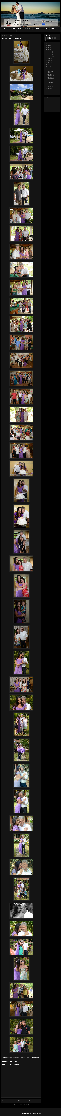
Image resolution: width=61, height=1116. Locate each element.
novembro (50, 52)
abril (49, 66)
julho (49, 60)
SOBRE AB (12, 28)
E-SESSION (6, 30)
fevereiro (50, 86)
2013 (47, 49)
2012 (47, 91)
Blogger (39, 1113)
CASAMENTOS (37, 28)
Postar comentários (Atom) (23, 1104)
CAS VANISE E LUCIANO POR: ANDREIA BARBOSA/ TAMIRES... (51, 80)
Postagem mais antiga (34, 1100)
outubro (49, 54)
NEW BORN (28, 28)
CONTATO (20, 28)
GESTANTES (21, 30)
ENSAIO (46, 28)
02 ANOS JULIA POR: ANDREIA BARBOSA (51, 71)
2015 (47, 45)
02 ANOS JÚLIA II (51, 68)
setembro (50, 56)
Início (5, 28)
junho (49, 62)
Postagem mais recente (8, 1100)
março (49, 84)
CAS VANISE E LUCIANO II (50, 75)
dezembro (50, 51)
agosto (49, 58)
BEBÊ (13, 30)
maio (49, 64)
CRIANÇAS (53, 28)
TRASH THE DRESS (31, 30)
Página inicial (21, 1100)
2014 (47, 47)
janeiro (49, 88)
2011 (47, 93)
